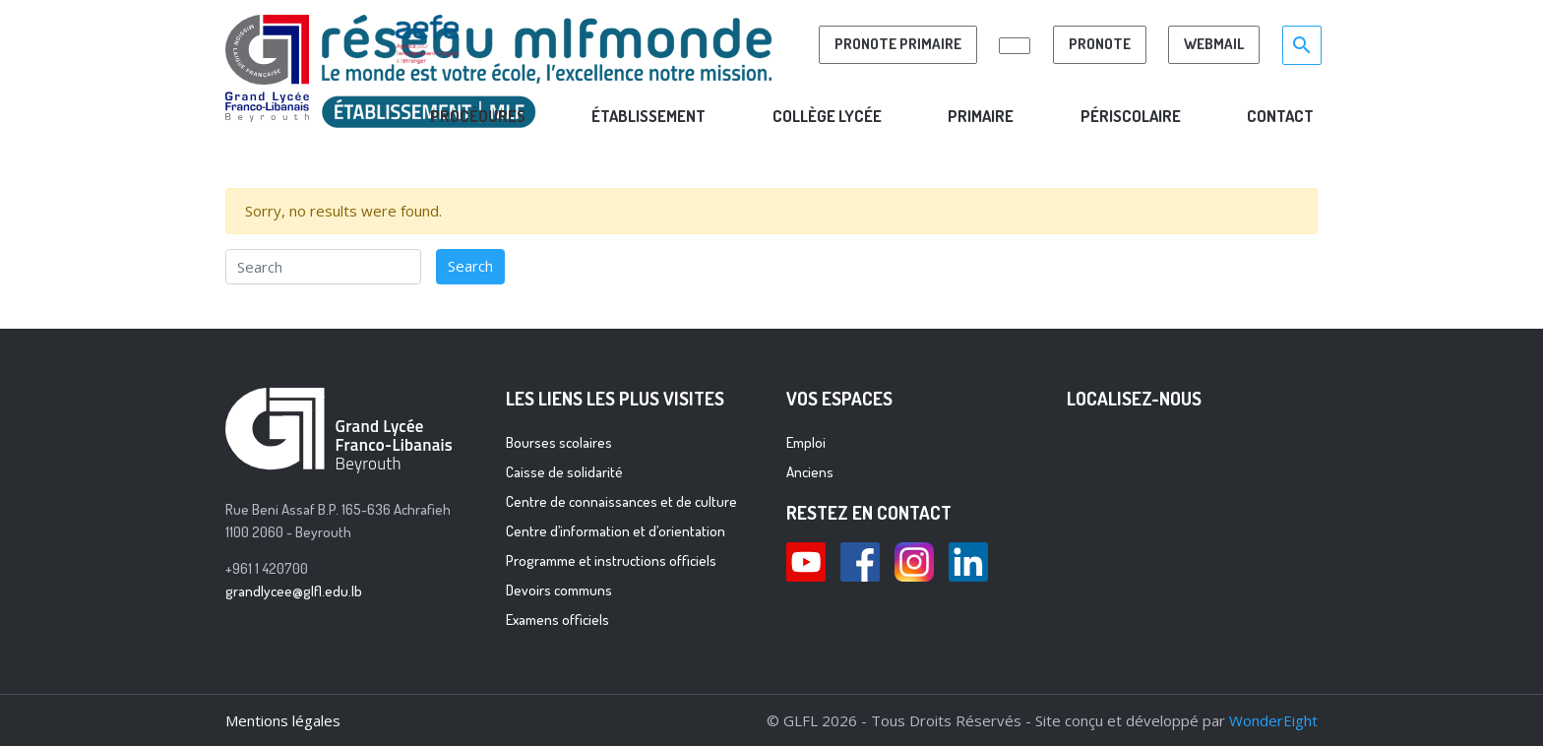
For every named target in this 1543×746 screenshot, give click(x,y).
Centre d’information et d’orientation (615, 531)
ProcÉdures (477, 115)
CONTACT (1280, 115)
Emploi (806, 442)
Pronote (1100, 43)
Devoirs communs (559, 590)
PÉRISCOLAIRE (1130, 115)
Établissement (648, 115)
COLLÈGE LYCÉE (827, 115)
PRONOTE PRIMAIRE (897, 43)
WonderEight (1273, 720)
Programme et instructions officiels (611, 560)
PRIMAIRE (981, 115)
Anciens (809, 472)
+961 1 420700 (266, 568)
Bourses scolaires (559, 442)
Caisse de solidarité (564, 472)
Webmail (1214, 43)
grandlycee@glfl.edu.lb (293, 591)
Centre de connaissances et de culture (621, 501)
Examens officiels (557, 619)
